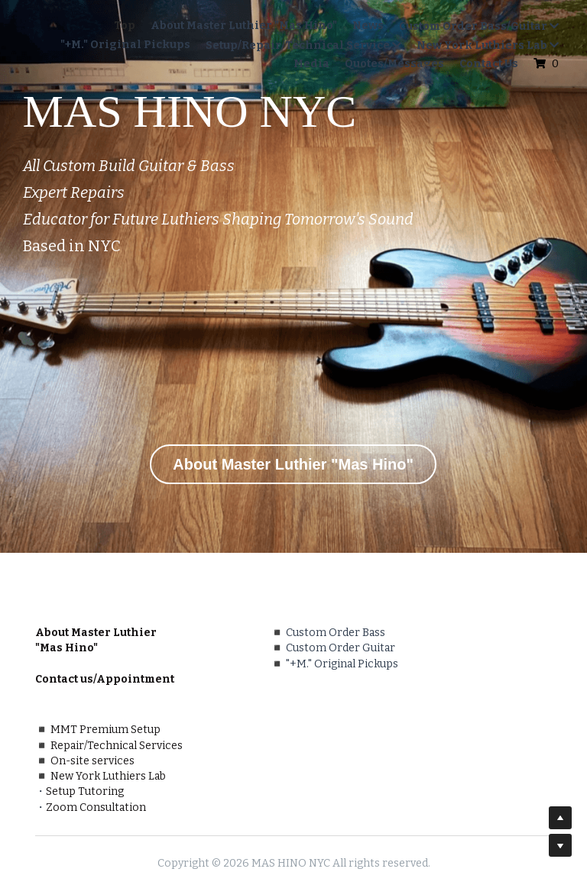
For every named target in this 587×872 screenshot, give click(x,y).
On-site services (355, 694)
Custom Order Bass (231, 632)
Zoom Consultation (359, 756)
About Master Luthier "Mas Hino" (293, 464)
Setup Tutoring (348, 741)
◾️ (173, 647)
